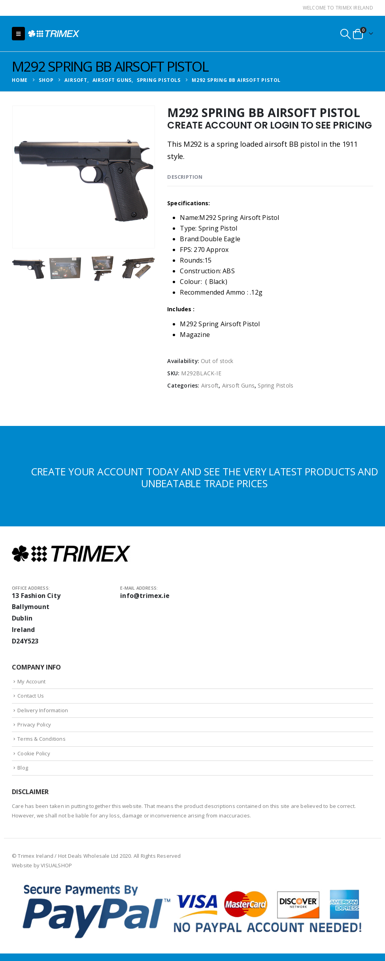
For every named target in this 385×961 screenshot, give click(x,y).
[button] (18, 33)
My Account (31, 681)
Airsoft (210, 385)
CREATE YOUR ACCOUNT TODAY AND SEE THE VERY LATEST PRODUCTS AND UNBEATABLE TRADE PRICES (204, 477)
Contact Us (30, 695)
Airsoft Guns (238, 385)
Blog (22, 767)
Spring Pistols (275, 385)
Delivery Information (42, 710)
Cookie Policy (33, 753)
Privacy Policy (34, 724)
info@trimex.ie (145, 595)
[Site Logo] (53, 33)
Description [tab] (184, 176)
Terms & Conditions (41, 738)
